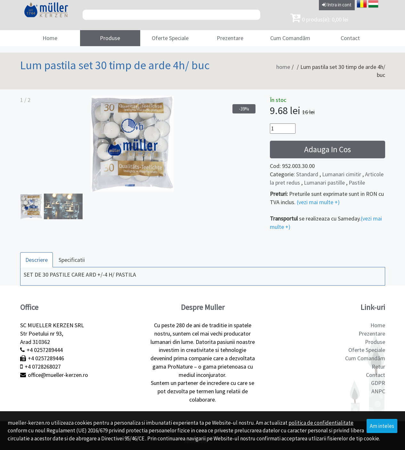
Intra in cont (337, 5)
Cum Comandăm (290, 38)
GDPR (378, 383)
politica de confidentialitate (320, 422)
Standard (307, 174)
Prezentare (230, 38)
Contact (350, 38)
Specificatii (72, 259)
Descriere (36, 259)
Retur (378, 366)
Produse (110, 38)
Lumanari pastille (324, 182)
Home (50, 38)
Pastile (357, 182)
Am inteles (382, 425)
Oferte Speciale (170, 38)
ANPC (378, 391)
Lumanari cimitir (341, 174)
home (283, 67)
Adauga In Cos (327, 149)
